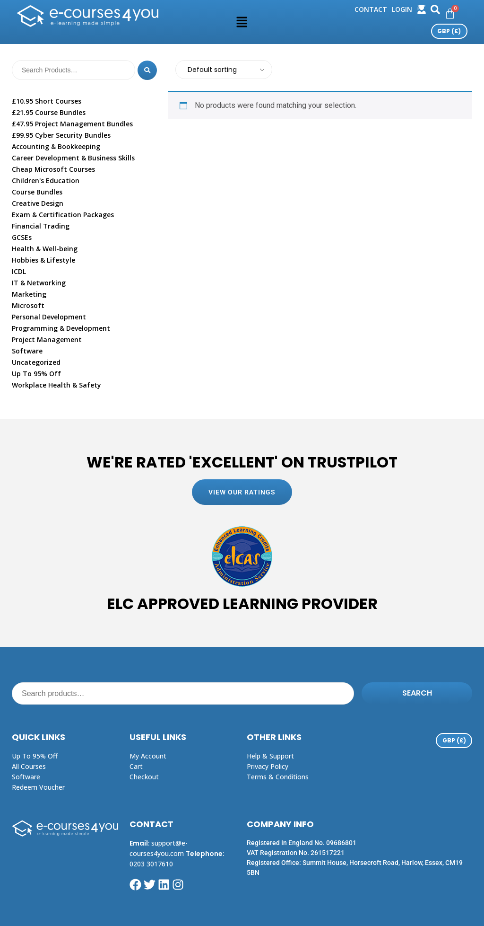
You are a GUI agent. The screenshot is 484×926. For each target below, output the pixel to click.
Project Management (47, 339)
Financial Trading (40, 225)
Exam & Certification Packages (63, 214)
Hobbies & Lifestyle (43, 260)
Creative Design (37, 203)
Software (27, 350)
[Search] (147, 70)
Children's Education (45, 180)
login (402, 9)
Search (417, 693)
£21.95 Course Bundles (49, 112)
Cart (136, 766)
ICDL (19, 271)
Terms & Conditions (278, 776)
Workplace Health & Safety (56, 384)
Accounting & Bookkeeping (56, 146)
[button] (242, 21)
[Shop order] (223, 69)
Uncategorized (36, 362)
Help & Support (270, 755)
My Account (148, 755)
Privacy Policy (267, 766)
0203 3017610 (151, 863)
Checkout (144, 776)
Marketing (29, 294)
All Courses (29, 766)
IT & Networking (39, 282)
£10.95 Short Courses (46, 101)
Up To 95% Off (36, 373)
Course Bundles (37, 191)
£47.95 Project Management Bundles (72, 123)
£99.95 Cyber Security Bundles (61, 135)
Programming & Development (61, 328)
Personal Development (49, 316)
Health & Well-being (45, 248)
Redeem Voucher (38, 787)
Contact (370, 9)
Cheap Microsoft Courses (53, 169)
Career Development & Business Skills (73, 157)
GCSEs (22, 237)
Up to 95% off (35, 755)
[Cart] (450, 13)
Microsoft (28, 305)
